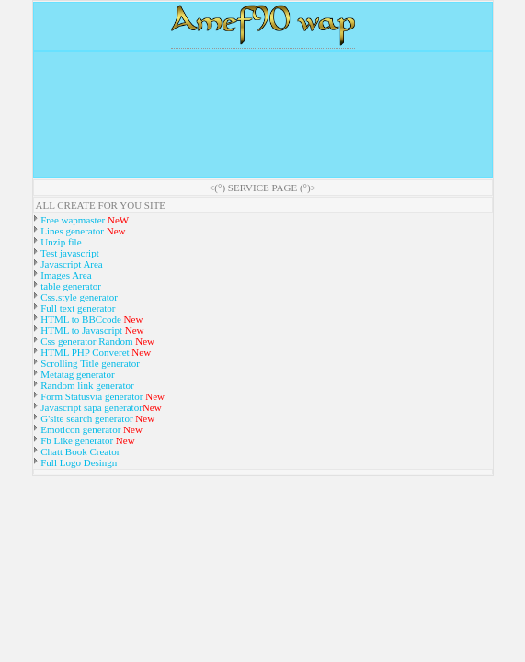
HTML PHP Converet (85, 352)
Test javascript (69, 252)
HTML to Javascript (81, 330)
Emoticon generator (80, 429)
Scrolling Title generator (89, 363)
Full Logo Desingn (78, 462)
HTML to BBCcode (81, 319)
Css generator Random (86, 341)
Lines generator (71, 230)
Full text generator (77, 308)
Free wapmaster (73, 219)
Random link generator (86, 385)
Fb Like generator (77, 440)
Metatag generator (77, 374)
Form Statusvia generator (91, 396)
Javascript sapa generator (91, 407)
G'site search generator (87, 418)
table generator (70, 285)
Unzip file (60, 241)
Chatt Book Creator (79, 451)
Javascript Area (71, 263)
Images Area (65, 274)
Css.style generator (78, 296)
